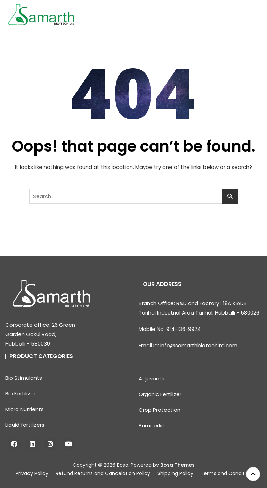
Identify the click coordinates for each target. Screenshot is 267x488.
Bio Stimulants (23, 377)
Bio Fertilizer (20, 393)
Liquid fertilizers (24, 424)
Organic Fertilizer (160, 394)
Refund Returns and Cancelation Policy (103, 473)
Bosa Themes (177, 465)
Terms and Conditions (227, 473)
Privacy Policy (32, 473)
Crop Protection (159, 409)
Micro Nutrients (24, 409)
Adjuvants (151, 378)
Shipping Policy (175, 473)
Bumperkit (152, 425)
